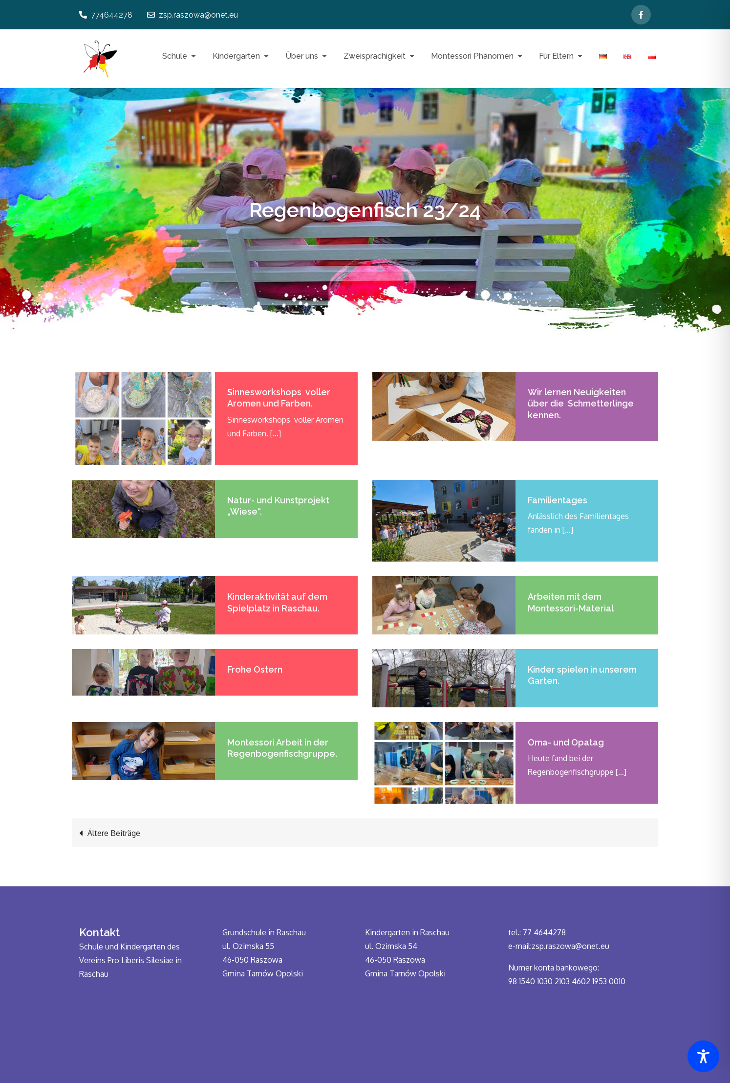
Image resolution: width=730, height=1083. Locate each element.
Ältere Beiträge (113, 833)
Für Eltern (556, 56)
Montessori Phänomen (472, 56)
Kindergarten (236, 56)
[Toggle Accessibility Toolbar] (703, 1056)
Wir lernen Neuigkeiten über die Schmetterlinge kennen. (581, 403)
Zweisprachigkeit (375, 56)
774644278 (105, 15)
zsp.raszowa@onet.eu (192, 15)
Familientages (557, 500)
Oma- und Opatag (566, 742)
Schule (174, 56)
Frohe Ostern (254, 669)
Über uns (301, 56)
